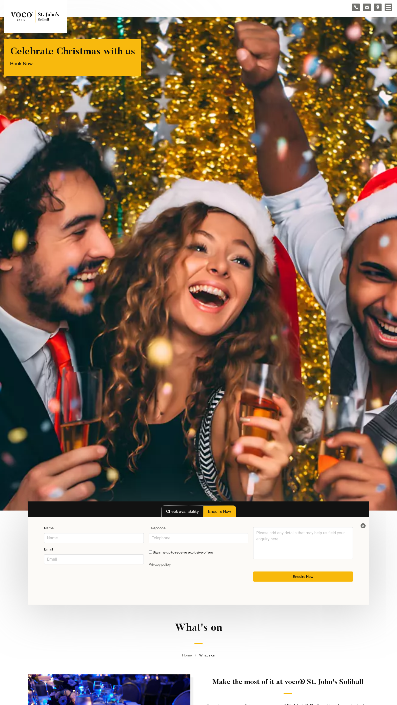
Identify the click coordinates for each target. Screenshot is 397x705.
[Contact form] (367, 7)
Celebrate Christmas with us (72, 52)
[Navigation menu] (388, 7)
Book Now (21, 63)
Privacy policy (160, 564)
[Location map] (378, 7)
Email (48, 549)
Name (49, 528)
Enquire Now (303, 576)
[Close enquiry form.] (363, 525)
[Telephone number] (356, 7)
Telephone (157, 528)
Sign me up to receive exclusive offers (181, 552)
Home (187, 655)
